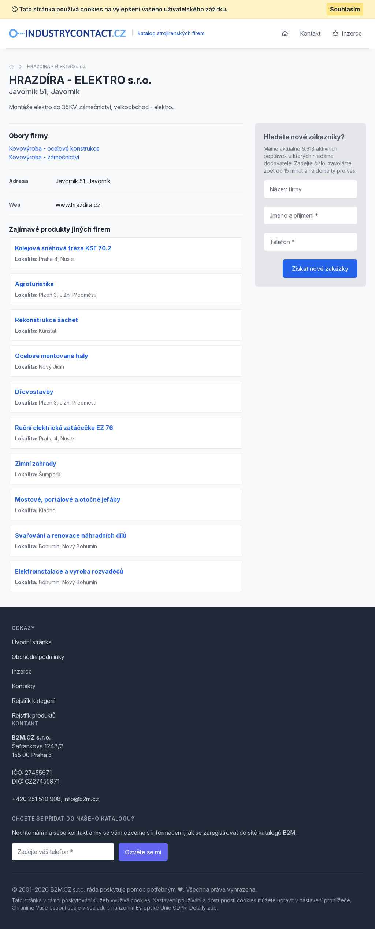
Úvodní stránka (32, 642)
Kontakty (24, 686)
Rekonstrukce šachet (46, 320)
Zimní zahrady (35, 463)
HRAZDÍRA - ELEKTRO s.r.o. (56, 66)
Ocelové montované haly (51, 356)
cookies (140, 900)
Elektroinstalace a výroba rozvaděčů (69, 571)
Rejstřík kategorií (33, 700)
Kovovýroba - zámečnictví (44, 157)
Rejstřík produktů (34, 715)
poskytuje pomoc (123, 889)
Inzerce (347, 33)
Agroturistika (34, 284)
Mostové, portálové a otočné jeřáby (67, 499)
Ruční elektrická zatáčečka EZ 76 (64, 427)
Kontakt (310, 33)
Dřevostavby (34, 391)
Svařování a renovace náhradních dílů (70, 535)
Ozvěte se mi (143, 852)
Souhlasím (345, 9)
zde (212, 907)
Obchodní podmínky (38, 656)
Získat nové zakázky (320, 268)
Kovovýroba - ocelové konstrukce (54, 148)
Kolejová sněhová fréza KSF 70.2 (63, 248)
